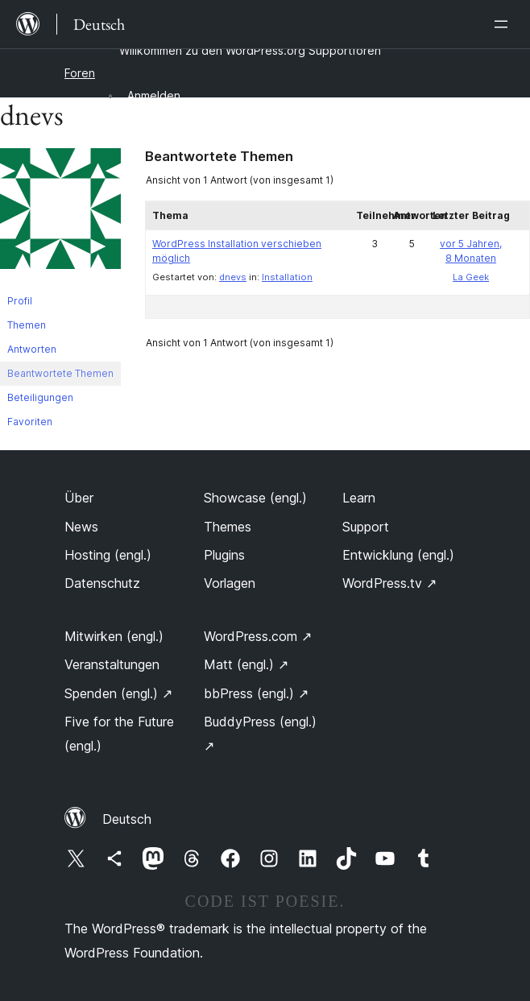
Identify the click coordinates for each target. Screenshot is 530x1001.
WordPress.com (258, 636)
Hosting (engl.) (107, 555)
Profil (19, 301)
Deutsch (126, 819)
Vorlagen (229, 583)
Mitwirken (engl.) (114, 636)
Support (365, 527)
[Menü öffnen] (504, 24)
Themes (227, 527)
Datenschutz (102, 583)
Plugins (224, 555)
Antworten (31, 349)
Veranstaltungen (111, 664)
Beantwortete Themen (60, 373)
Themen (26, 325)
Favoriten (29, 422)
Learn (358, 498)
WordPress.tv (389, 583)
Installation (287, 277)
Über (78, 498)
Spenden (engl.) (118, 693)
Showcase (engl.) (255, 498)
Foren (79, 73)
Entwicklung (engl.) (398, 555)
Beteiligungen (40, 397)
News (81, 527)
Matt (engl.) (246, 664)
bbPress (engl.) (256, 693)
